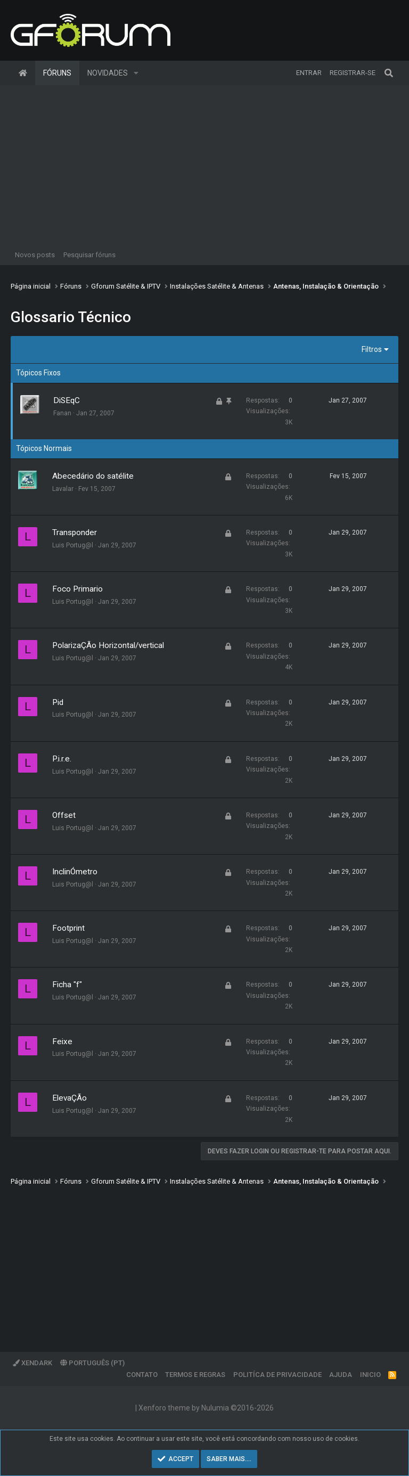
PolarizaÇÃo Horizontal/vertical (108, 645)
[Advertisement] (204, 165)
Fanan (62, 413)
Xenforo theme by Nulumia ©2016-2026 (206, 1408)
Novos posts (35, 255)
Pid (57, 702)
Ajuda (340, 1375)
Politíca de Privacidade (277, 1375)
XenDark (32, 1363)
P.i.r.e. (61, 759)
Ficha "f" (67, 984)
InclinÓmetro (74, 871)
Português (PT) (92, 1363)
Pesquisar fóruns (89, 255)
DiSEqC (66, 400)
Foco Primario (77, 589)
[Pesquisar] (388, 73)
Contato (142, 1375)
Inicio (370, 1375)
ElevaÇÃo (69, 1098)
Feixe (62, 1041)
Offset (64, 815)
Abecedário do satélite (93, 476)
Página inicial (23, 73)
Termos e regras (195, 1375)
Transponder (74, 532)
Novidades (107, 73)
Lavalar (62, 489)
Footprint (68, 928)
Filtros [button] (372, 349)
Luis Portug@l (72, 545)
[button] (136, 73)
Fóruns (57, 73)
